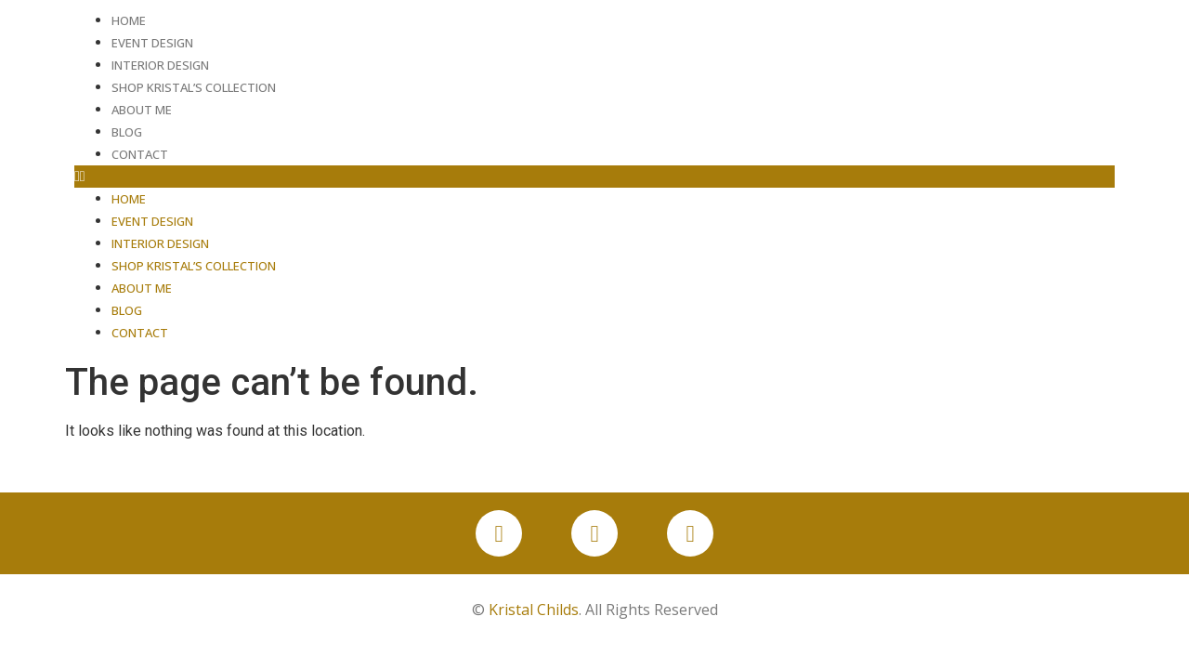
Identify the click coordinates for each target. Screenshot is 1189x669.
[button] (594, 176)
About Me (141, 109)
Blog (126, 132)
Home (128, 20)
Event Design (152, 42)
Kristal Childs (534, 609)
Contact (139, 154)
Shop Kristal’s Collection (193, 87)
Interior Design (160, 65)
